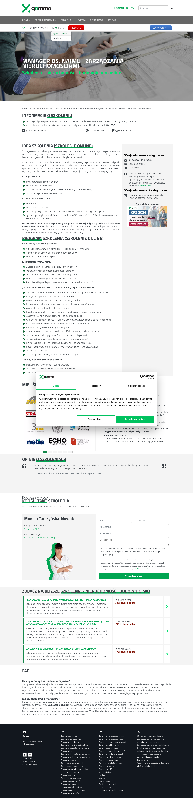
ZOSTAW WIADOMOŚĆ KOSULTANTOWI (43, 506)
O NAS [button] (26, 20)
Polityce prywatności (143, 569)
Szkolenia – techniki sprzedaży (111, 754)
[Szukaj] (171, 8)
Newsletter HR (120, 8)
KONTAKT (111, 20)
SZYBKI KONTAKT (160, 28)
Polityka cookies (105, 787)
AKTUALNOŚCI (96, 20)
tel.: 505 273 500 (32, 528)
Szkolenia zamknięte (69, 736)
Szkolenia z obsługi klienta (71, 787)
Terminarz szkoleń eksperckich (73, 766)
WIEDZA (82, 20)
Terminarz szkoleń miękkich (72, 763)
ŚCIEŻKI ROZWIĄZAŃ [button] (46, 20)
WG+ (132, 8)
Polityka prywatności (107, 784)
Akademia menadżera (70, 772)
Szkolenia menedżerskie (71, 739)
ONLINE (61, 28)
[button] (27, 421)
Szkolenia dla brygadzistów (110, 757)
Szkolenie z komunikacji (108, 760)
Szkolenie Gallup (68, 775)
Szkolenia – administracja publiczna (75, 757)
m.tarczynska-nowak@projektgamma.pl (44, 537)
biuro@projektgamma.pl (32, 741)
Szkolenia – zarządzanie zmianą (111, 736)
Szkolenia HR (66, 751)
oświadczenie (144, 185)
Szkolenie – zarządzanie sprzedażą (113, 742)
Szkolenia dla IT (105, 769)
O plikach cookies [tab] (136, 386)
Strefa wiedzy (104, 781)
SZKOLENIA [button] (67, 20)
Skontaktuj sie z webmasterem (111, 790)
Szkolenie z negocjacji (70, 784)
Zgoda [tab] (56, 386)
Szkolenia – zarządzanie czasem (112, 739)
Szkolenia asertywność (108, 748)
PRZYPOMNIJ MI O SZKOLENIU (81, 506)
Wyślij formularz (133, 576)
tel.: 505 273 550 (29, 744)
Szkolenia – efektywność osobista (74, 745)
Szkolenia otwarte (106, 766)
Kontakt (102, 775)
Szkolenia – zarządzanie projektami (75, 748)
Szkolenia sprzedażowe (70, 742)
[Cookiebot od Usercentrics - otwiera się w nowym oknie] (142, 377)
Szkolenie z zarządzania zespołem (74, 769)
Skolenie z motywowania (71, 778)
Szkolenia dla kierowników (110, 745)
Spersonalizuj (96, 419)
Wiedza (102, 778)
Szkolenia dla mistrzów (70, 793)
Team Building (105, 772)
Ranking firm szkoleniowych (110, 763)
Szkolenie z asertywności (71, 781)
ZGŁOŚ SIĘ (76, 28)
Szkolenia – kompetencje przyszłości (76, 754)
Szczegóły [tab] (96, 386)
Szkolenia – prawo (68, 760)
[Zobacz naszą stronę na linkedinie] (29, 755)
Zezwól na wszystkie (135, 419)
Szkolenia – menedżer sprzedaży (112, 751)
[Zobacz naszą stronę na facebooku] (24, 755)
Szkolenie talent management (73, 790)
